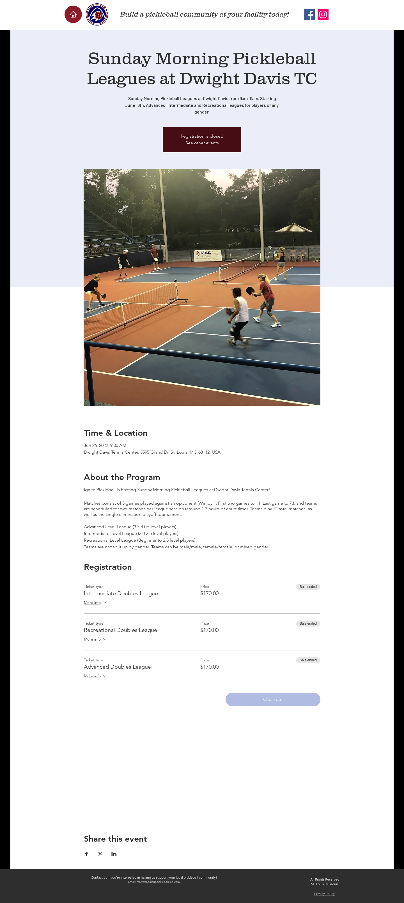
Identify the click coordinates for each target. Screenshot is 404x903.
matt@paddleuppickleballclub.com (158, 882)
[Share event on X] (100, 854)
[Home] (73, 14)
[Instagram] (323, 14)
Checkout (273, 699)
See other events (202, 143)
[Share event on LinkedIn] (114, 854)
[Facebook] (309, 14)
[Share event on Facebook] (86, 854)
